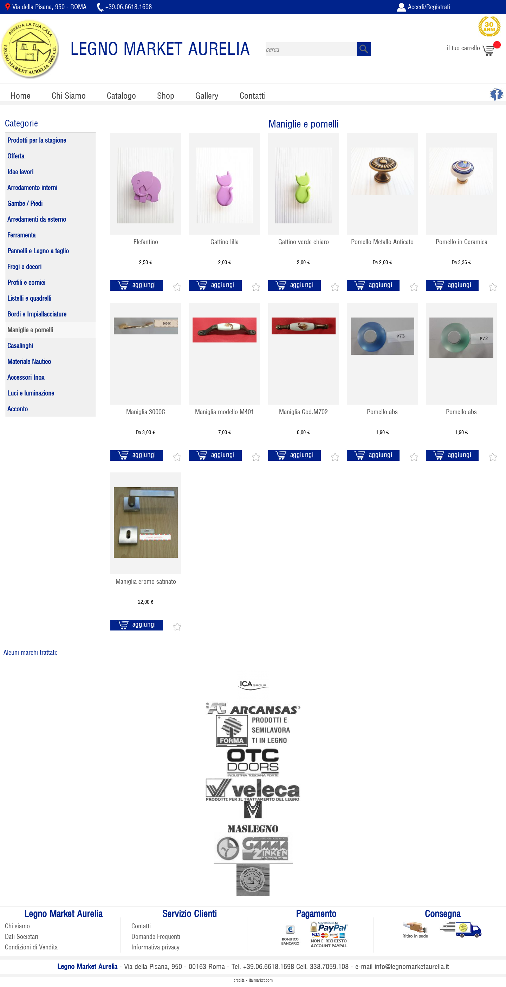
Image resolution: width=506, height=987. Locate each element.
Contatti (253, 96)
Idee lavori (20, 172)
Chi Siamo (69, 96)
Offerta (15, 156)
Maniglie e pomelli (30, 330)
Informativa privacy (155, 947)
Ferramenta (21, 235)
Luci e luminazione (30, 393)
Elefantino (146, 242)
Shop (165, 96)
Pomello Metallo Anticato (382, 242)
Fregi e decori (24, 266)
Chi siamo (17, 926)
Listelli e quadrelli (29, 298)
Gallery (207, 96)
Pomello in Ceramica (461, 242)
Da (382, 262)
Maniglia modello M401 (224, 412)
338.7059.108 (329, 966)
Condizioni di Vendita (31, 947)
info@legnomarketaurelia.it (412, 966)
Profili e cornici (26, 282)
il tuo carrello (474, 48)
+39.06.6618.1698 (124, 7)
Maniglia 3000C (145, 412)
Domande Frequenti (155, 936)
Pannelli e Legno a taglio (38, 251)
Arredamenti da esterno (36, 219)
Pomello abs (382, 412)
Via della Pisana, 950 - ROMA (46, 7)
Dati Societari (21, 936)
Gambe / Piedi (25, 203)
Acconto (17, 409)
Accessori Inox (25, 377)
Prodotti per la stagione (36, 140)
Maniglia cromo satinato (146, 581)
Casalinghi (20, 345)
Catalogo (121, 96)
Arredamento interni (32, 187)
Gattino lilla (224, 242)
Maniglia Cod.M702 (303, 412)
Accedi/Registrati (423, 7)
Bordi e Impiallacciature (36, 314)
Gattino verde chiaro (303, 242)
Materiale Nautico (29, 361)
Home (21, 96)
